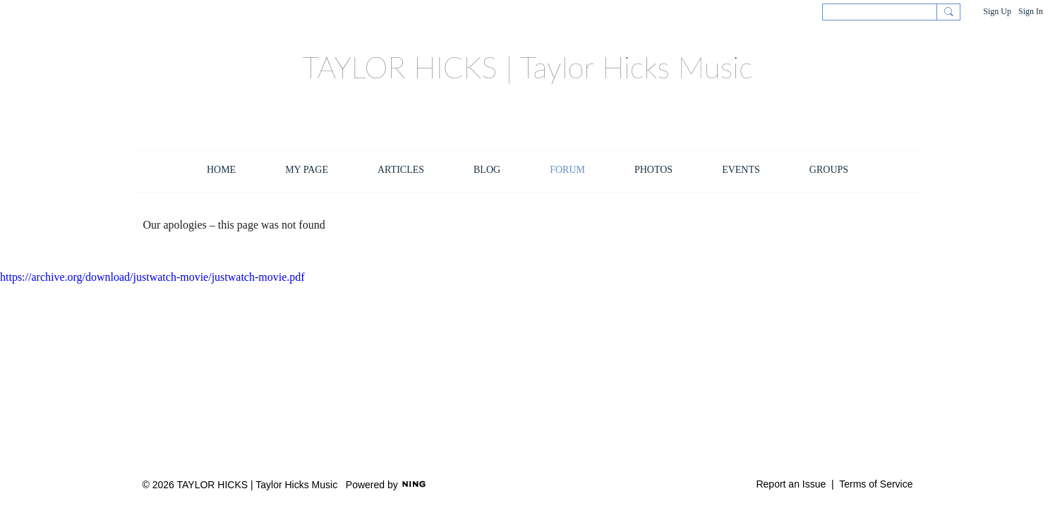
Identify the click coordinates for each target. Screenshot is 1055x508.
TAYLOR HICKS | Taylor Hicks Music (527, 67)
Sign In (1030, 11)
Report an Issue (791, 484)
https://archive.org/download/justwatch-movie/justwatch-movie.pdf (152, 277)
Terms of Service (875, 484)
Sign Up (997, 11)
